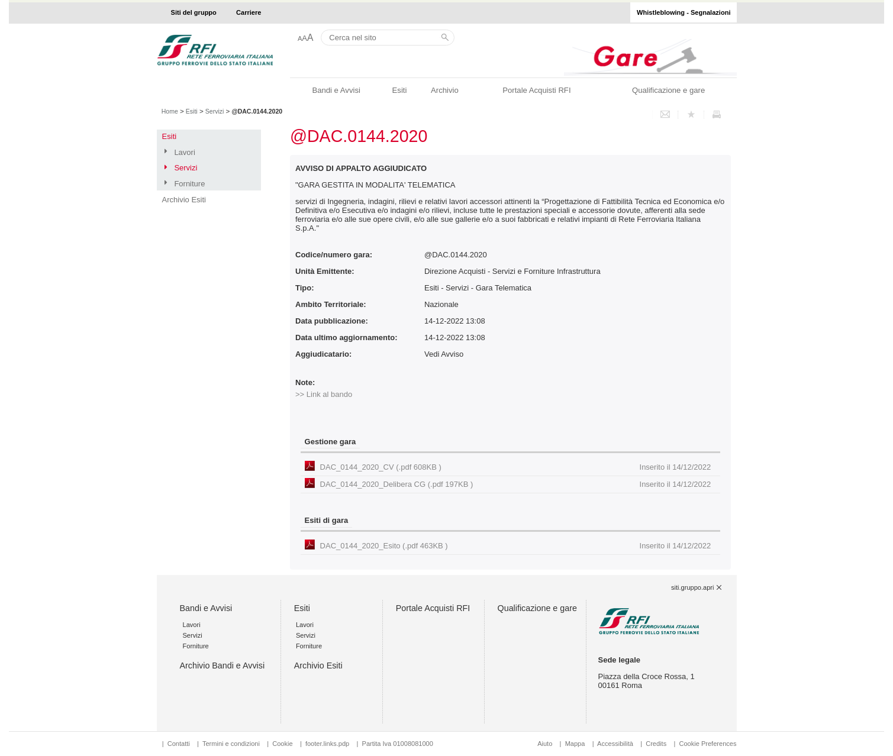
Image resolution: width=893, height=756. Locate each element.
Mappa (575, 743)
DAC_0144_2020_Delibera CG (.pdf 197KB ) (515, 484)
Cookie (282, 743)
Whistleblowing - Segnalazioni (683, 12)
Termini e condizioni (231, 743)
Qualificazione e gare (668, 90)
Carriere (248, 12)
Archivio (445, 90)
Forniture (189, 183)
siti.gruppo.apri (692, 587)
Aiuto (544, 743)
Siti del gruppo (194, 12)
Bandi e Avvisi (336, 90)
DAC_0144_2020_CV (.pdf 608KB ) (515, 467)
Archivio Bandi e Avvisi (222, 665)
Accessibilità (616, 743)
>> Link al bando (323, 394)
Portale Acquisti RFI (536, 90)
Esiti (399, 90)
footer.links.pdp (327, 743)
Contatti (178, 743)
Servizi (214, 111)
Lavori (184, 152)
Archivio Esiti (184, 199)
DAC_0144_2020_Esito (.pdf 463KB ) (515, 545)
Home (170, 111)
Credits (656, 743)
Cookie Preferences (707, 743)
